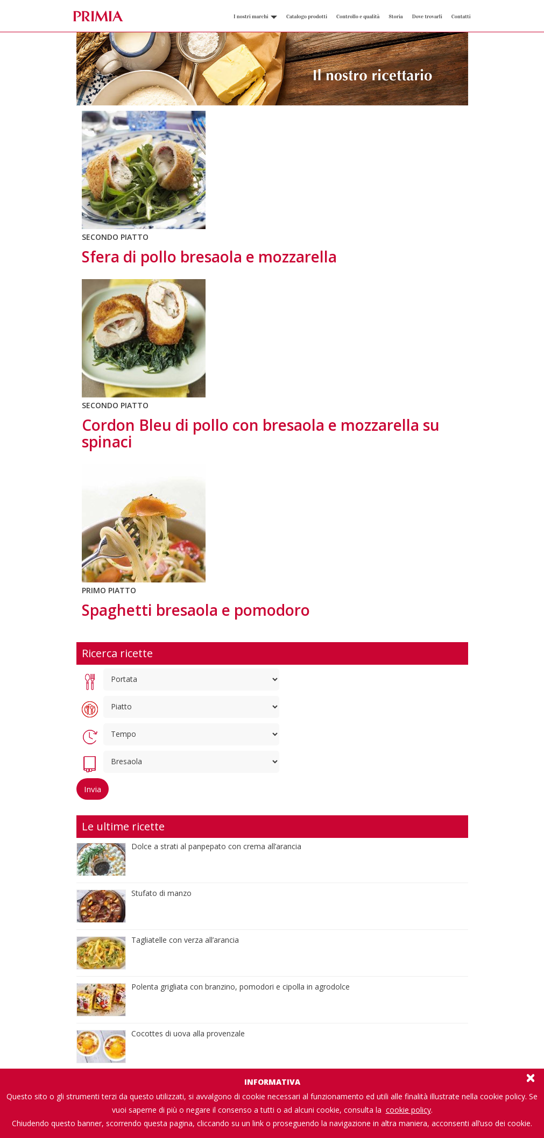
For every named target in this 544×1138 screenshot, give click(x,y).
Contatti (461, 16)
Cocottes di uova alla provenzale (188, 1033)
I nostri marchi (255, 16)
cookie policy (408, 1110)
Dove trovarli (427, 16)
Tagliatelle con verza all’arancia (185, 940)
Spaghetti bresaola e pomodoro (196, 610)
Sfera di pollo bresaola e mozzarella (209, 256)
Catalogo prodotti (306, 16)
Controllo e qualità (357, 16)
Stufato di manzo (161, 893)
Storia (395, 16)
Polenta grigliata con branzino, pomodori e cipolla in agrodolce (240, 986)
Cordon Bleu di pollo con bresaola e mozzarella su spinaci (261, 433)
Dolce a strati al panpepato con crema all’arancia (216, 846)
